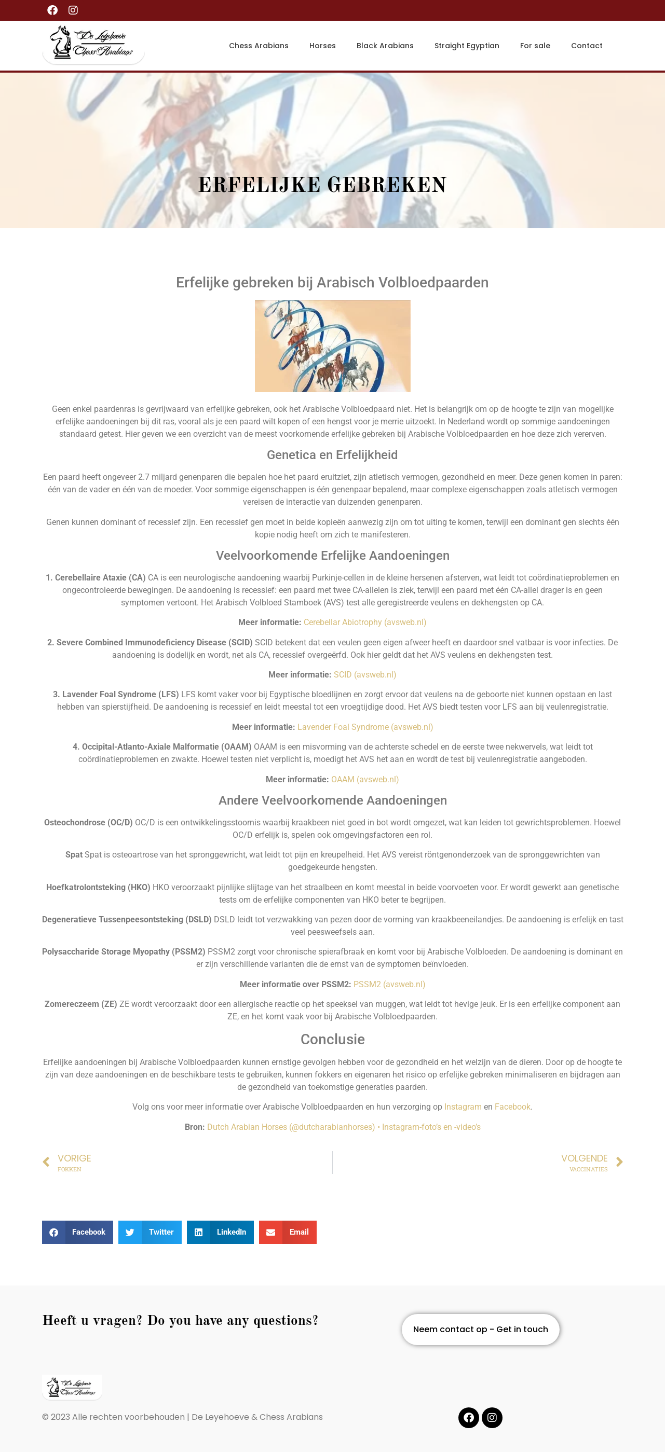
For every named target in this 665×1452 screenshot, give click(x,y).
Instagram (463, 1107)
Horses (322, 45)
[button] (78, 1232)
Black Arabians (385, 45)
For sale (535, 45)
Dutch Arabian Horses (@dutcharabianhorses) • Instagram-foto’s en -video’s (344, 1127)
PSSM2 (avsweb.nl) (390, 984)
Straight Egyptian (467, 45)
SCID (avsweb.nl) (365, 675)
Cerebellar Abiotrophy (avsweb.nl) (365, 622)
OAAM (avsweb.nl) (365, 779)
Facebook (513, 1107)
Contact (587, 45)
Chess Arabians (259, 45)
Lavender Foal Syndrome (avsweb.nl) (365, 727)
